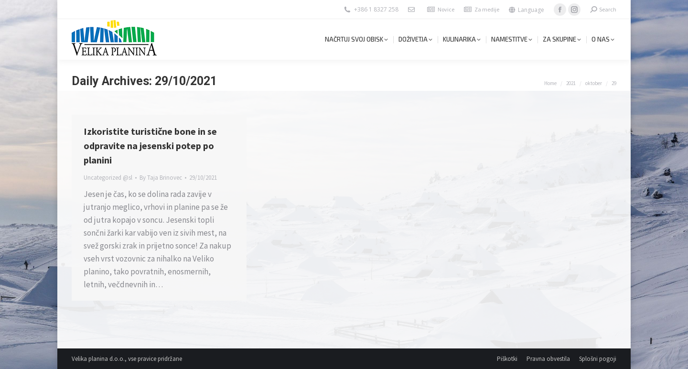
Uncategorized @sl (108, 178)
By (161, 178)
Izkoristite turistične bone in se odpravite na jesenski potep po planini (150, 145)
